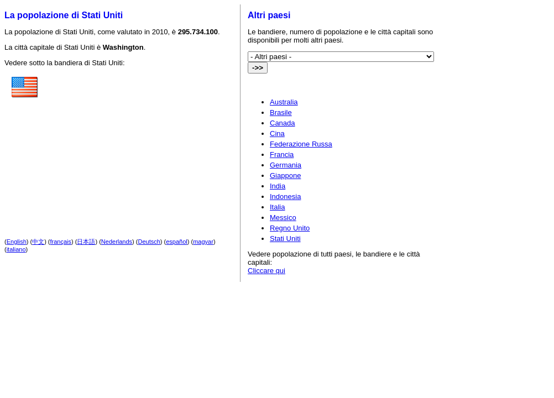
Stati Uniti (285, 238)
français (61, 241)
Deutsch (149, 241)
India (277, 186)
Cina (277, 133)
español (176, 241)
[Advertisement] (135, 143)
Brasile (281, 112)
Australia (284, 102)
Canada (282, 123)
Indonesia (285, 196)
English (17, 241)
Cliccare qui (266, 270)
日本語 (86, 241)
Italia (277, 207)
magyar (203, 241)
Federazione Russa (301, 144)
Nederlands (116, 241)
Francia (282, 154)
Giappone (285, 175)
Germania (285, 165)
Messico (283, 217)
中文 (38, 241)
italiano (16, 249)
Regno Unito (290, 228)
